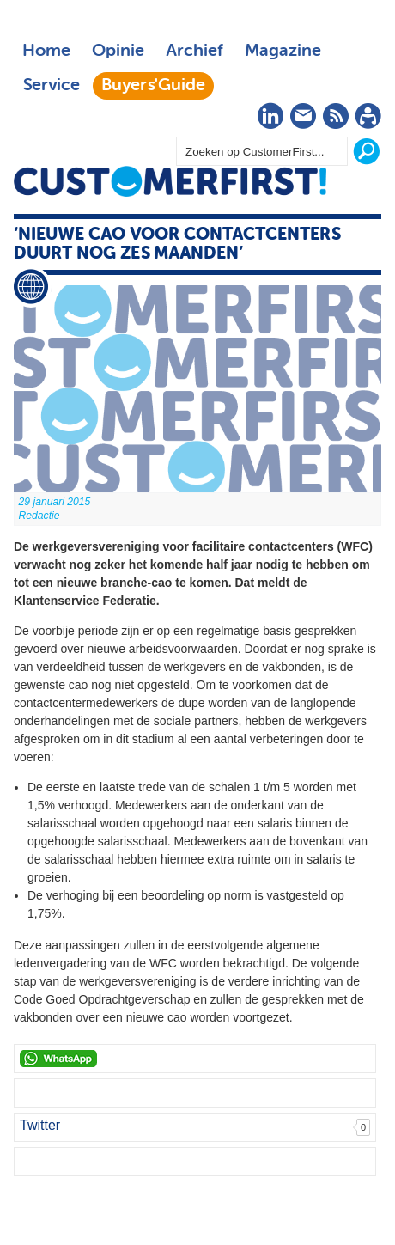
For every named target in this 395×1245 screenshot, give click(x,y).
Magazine (283, 51)
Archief (194, 51)
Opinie (118, 51)
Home (46, 51)
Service (51, 86)
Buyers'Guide (153, 86)
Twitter (40, 1125)
